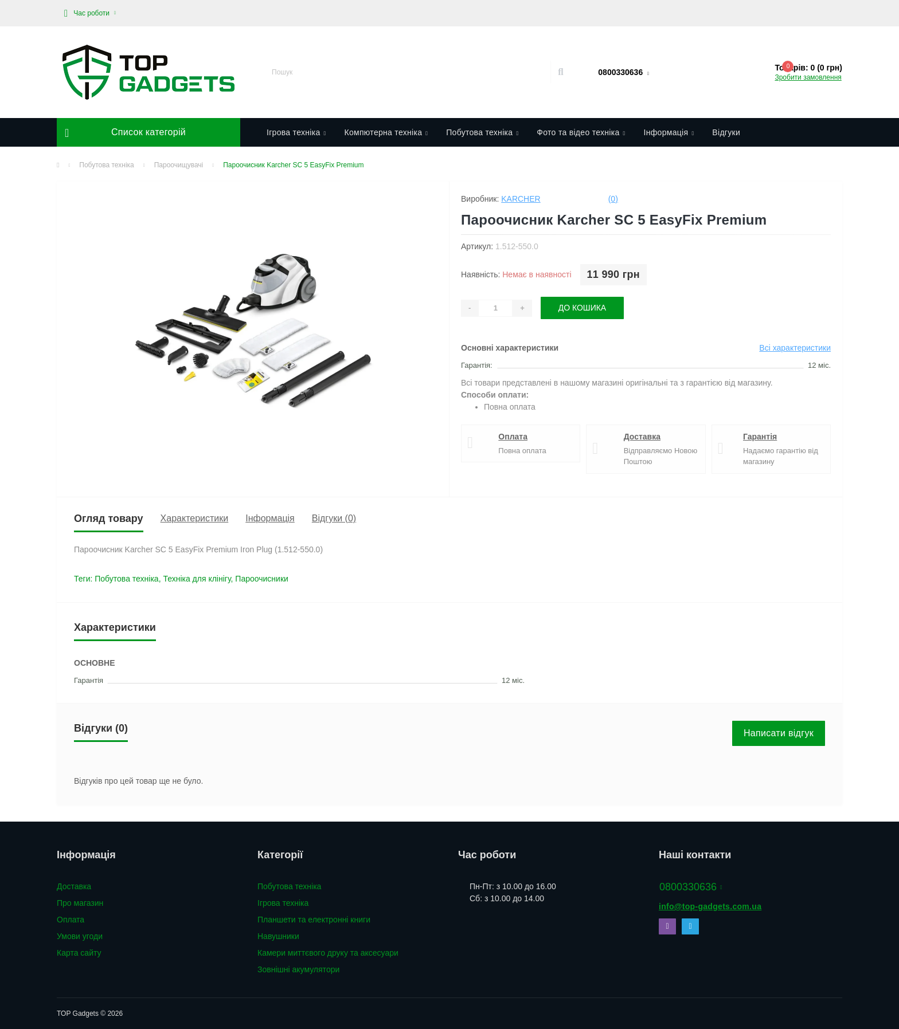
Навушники (278, 936)
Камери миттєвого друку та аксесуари (327, 952)
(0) (613, 198)
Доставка (642, 436)
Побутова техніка (482, 132)
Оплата (512, 436)
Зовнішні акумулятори (298, 969)
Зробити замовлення (808, 77)
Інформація (669, 132)
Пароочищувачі (179, 165)
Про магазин (80, 903)
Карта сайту (79, 952)
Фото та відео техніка (581, 132)
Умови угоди (80, 936)
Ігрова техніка (296, 132)
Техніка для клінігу (196, 578)
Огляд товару (108, 518)
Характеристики (195, 518)
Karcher (520, 198)
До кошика (582, 307)
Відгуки (726, 132)
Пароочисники (261, 578)
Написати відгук (779, 733)
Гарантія (760, 436)
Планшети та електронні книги (313, 919)
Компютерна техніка (386, 132)
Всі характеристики (795, 347)
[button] (90, 13)
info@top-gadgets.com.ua (710, 906)
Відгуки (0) (334, 518)
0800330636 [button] (690, 887)
